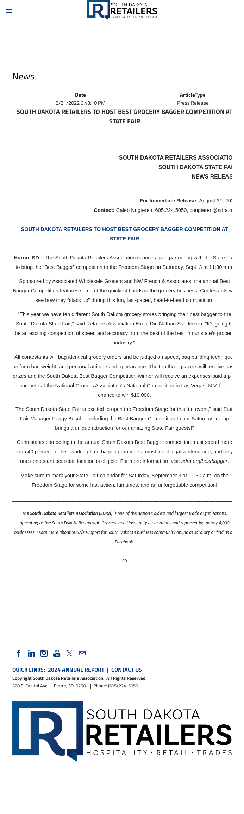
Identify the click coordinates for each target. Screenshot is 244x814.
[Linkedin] (31, 653)
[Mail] (82, 653)
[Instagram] (44, 653)
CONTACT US (126, 669)
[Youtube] (56, 653)
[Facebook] (18, 653)
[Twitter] (69, 653)
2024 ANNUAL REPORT (76, 669)
